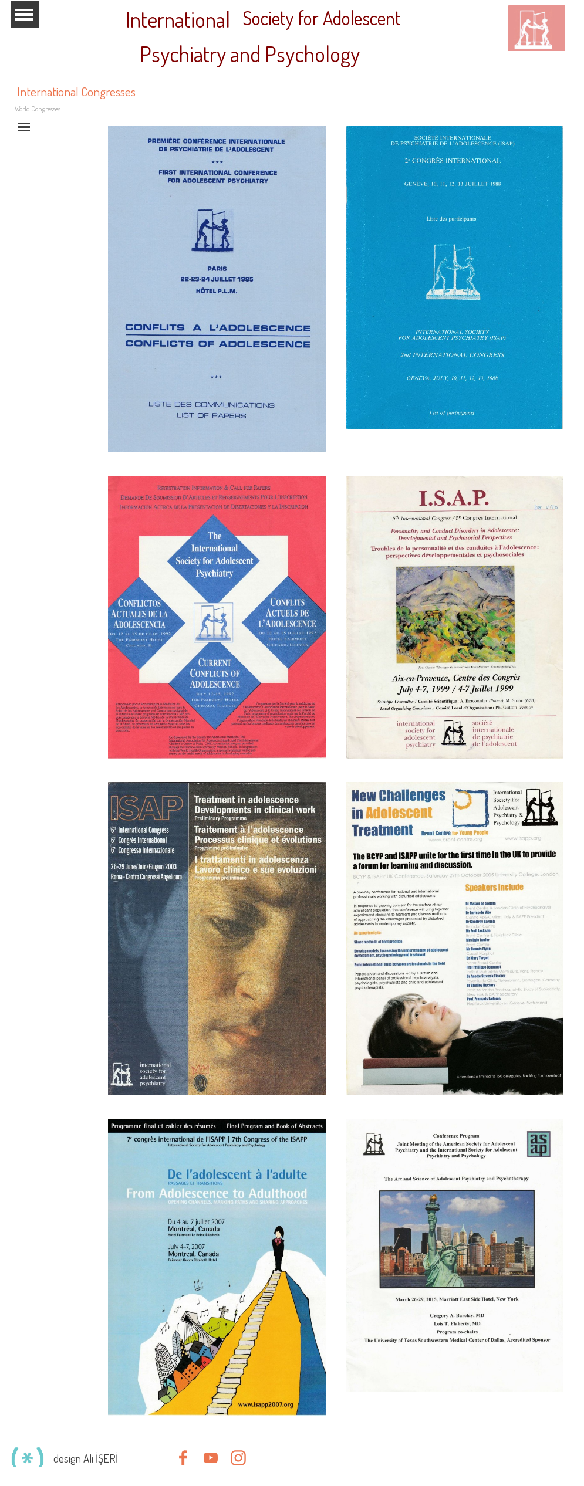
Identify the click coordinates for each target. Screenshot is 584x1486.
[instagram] (238, 1458)
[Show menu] (24, 14)
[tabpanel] (107, 1458)
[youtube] (211, 1458)
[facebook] (183, 1458)
